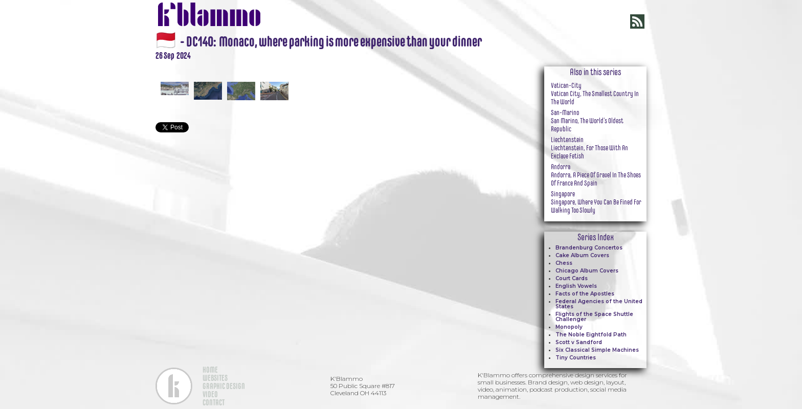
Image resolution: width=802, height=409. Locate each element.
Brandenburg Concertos (588, 247)
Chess (563, 263)
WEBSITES (215, 378)
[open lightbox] (329, 66)
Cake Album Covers (582, 255)
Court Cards (571, 278)
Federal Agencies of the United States (598, 304)
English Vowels (576, 286)
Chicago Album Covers (586, 270)
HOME (210, 370)
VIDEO (210, 394)
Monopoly (569, 327)
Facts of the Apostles (584, 293)
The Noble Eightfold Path (591, 334)
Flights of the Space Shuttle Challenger (594, 317)
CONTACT (214, 402)
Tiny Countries (575, 357)
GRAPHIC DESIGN (224, 386)
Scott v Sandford (578, 342)
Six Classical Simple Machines (597, 350)
